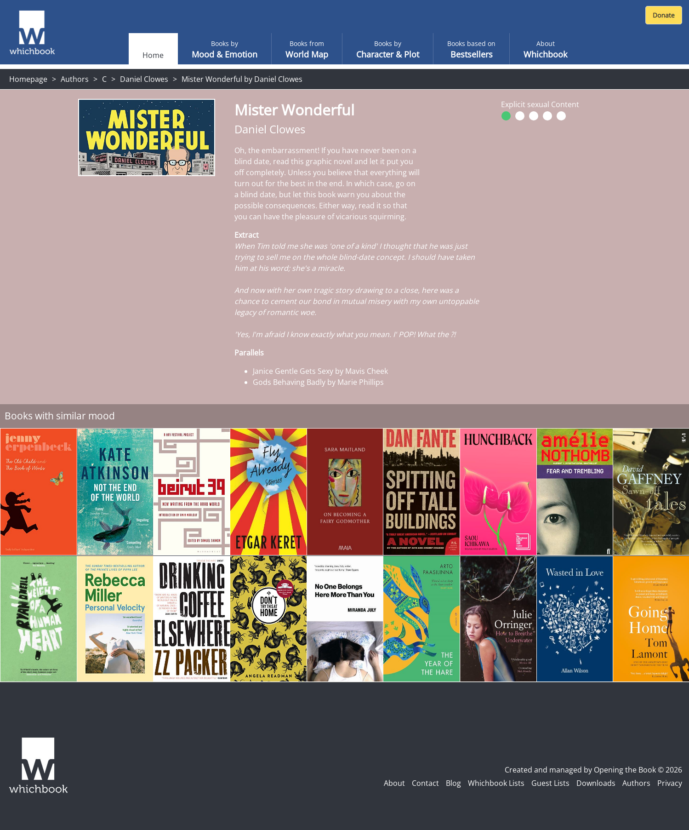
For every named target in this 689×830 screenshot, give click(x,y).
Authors (75, 79)
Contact (425, 783)
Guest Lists (550, 783)
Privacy (669, 783)
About (394, 783)
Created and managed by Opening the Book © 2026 (593, 770)
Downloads (595, 783)
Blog (453, 783)
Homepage (28, 79)
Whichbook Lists (496, 783)
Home (153, 55)
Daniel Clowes (144, 79)
